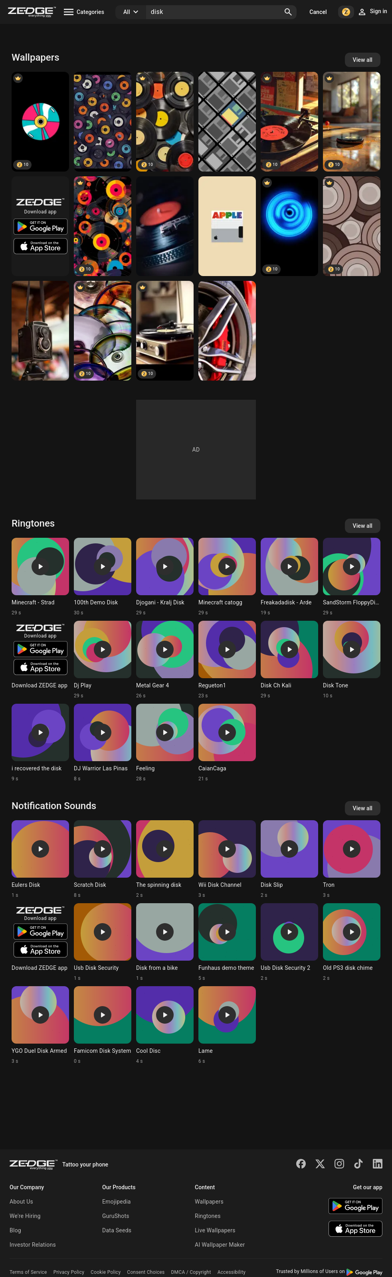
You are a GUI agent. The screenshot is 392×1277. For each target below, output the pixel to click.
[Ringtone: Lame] (227, 1025)
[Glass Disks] (102, 331)
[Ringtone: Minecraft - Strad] (40, 577)
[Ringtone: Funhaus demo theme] (227, 942)
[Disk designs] (102, 226)
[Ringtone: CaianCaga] (227, 743)
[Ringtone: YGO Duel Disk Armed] (40, 1025)
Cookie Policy (106, 1272)
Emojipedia (116, 1201)
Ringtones (208, 1216)
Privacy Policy (68, 1272)
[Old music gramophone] (165, 331)
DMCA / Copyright (191, 1272)
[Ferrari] (227, 331)
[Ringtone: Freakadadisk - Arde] (289, 577)
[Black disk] (351, 122)
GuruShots (115, 1216)
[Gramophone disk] (165, 122)
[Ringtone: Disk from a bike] (165, 942)
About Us (21, 1201)
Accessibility (231, 1272)
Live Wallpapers (215, 1230)
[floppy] (227, 122)
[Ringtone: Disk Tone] (351, 660)
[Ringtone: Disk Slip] (289, 859)
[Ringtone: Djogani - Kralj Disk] (165, 577)
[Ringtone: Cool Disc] (165, 1025)
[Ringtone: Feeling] (165, 743)
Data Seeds (116, 1230)
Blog (15, 1230)
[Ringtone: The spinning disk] (165, 859)
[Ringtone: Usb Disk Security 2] (289, 942)
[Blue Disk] (289, 226)
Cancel (318, 12)
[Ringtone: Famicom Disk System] (102, 1025)
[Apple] (227, 226)
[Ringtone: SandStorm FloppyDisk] (351, 577)
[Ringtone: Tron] (351, 859)
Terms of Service (28, 1272)
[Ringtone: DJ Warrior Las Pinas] (102, 743)
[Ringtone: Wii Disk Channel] (227, 859)
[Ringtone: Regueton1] (227, 660)
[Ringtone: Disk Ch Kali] (289, 660)
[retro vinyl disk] (289, 122)
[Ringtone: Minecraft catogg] (227, 577)
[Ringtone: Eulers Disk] (40, 859)
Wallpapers (209, 1201)
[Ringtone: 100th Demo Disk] (102, 577)
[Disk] (40, 122)
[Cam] (40, 331)
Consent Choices (145, 1272)
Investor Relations (33, 1244)
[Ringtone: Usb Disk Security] (102, 942)
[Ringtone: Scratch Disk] (102, 859)
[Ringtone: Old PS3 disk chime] (351, 942)
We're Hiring (25, 1216)
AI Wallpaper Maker (220, 1244)
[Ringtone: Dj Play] (102, 660)
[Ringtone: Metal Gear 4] (165, 660)
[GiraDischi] (165, 226)
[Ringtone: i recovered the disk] (40, 743)
